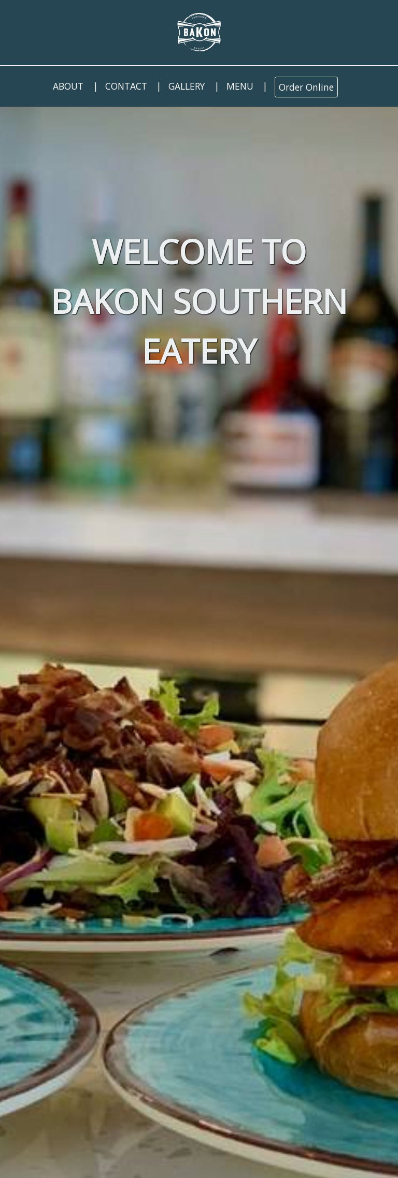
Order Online (306, 87)
